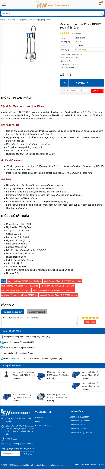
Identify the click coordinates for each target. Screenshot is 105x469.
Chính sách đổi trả (77, 425)
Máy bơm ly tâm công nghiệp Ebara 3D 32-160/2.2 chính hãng (91, 373)
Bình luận (77, 33)
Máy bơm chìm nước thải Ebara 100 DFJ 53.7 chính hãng (24, 373)
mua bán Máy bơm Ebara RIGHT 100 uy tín (19, 286)
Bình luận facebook (37, 312)
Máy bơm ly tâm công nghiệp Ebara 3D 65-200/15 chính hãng (22, 396)
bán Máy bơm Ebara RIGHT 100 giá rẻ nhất (62, 281)
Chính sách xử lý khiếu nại (81, 432)
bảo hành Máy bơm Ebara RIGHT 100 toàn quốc (53, 290)
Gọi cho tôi (97, 91)
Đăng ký (28, 454)
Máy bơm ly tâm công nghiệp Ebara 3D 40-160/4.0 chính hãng (91, 385)
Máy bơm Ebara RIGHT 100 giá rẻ (16, 290)
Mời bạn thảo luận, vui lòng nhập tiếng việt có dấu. (39, 320)
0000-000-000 (17, 358)
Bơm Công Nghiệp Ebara (40, 20)
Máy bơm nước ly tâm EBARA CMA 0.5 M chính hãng (58, 373)
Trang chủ (4, 20)
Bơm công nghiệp (19, 20)
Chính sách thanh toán (79, 417)
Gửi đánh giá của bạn (12, 312)
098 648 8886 (11, 439)
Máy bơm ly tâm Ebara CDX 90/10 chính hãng (57, 396)
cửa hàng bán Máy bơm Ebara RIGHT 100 (19, 295)
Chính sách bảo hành (79, 429)
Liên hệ (38, 422)
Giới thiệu (39, 418)
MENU (4, 4)
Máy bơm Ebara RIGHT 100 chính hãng (25, 281)
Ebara (78, 41)
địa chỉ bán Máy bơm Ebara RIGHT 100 (57, 286)
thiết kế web (28, 465)
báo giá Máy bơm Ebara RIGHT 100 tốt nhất (58, 295)
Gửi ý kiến (90, 322)
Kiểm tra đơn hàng (43, 426)
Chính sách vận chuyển (80, 421)
